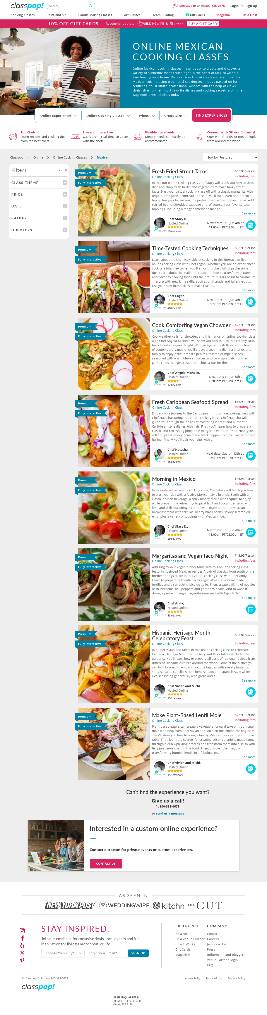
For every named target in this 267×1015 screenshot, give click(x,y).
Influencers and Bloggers (226, 955)
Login (234, 6)
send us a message (170, 813)
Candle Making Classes (95, 15)
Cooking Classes (23, 15)
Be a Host (250, 15)
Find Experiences (211, 115)
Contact (213, 934)
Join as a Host (217, 944)
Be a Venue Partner (190, 939)
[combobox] (63, 953)
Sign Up (251, 6)
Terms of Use (214, 978)
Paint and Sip (57, 15)
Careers (213, 939)
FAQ (210, 965)
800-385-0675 (215, 5)
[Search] (71, 6)
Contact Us (106, 863)
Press (211, 949)
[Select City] (40, 120)
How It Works (185, 944)
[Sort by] (230, 157)
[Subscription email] (106, 953)
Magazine (224, 15)
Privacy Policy (236, 978)
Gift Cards (195, 15)
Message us (188, 5)
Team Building (163, 15)
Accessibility (192, 978)
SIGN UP (138, 953)
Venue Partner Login (222, 960)
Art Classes (132, 15)
